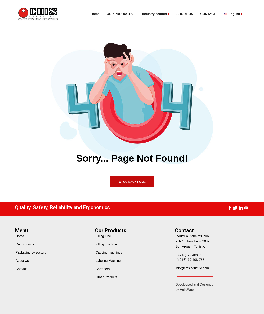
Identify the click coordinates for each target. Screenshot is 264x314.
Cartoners (103, 269)
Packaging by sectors (31, 252)
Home (20, 236)
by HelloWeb (185, 289)
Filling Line (103, 236)
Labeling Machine (108, 260)
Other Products (106, 277)
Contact (21, 269)
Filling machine (106, 244)
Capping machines (109, 252)
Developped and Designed (194, 284)
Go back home (132, 181)
